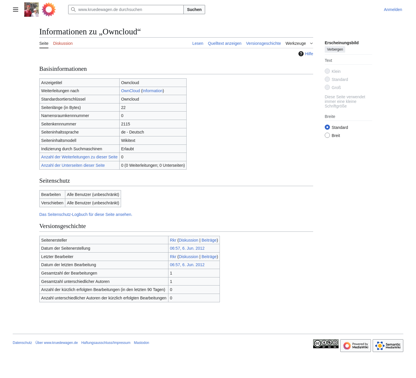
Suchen (194, 9)
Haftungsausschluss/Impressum (105, 343)
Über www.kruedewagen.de (57, 343)
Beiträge (209, 240)
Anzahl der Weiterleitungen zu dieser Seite (79, 157)
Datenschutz (22, 343)
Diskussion (188, 240)
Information (152, 90)
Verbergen (335, 49)
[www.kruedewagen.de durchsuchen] (126, 9)
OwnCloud (130, 90)
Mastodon (141, 343)
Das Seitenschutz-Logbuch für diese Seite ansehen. (85, 214)
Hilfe (305, 53)
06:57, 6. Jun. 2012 (187, 248)
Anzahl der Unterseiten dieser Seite (73, 165)
